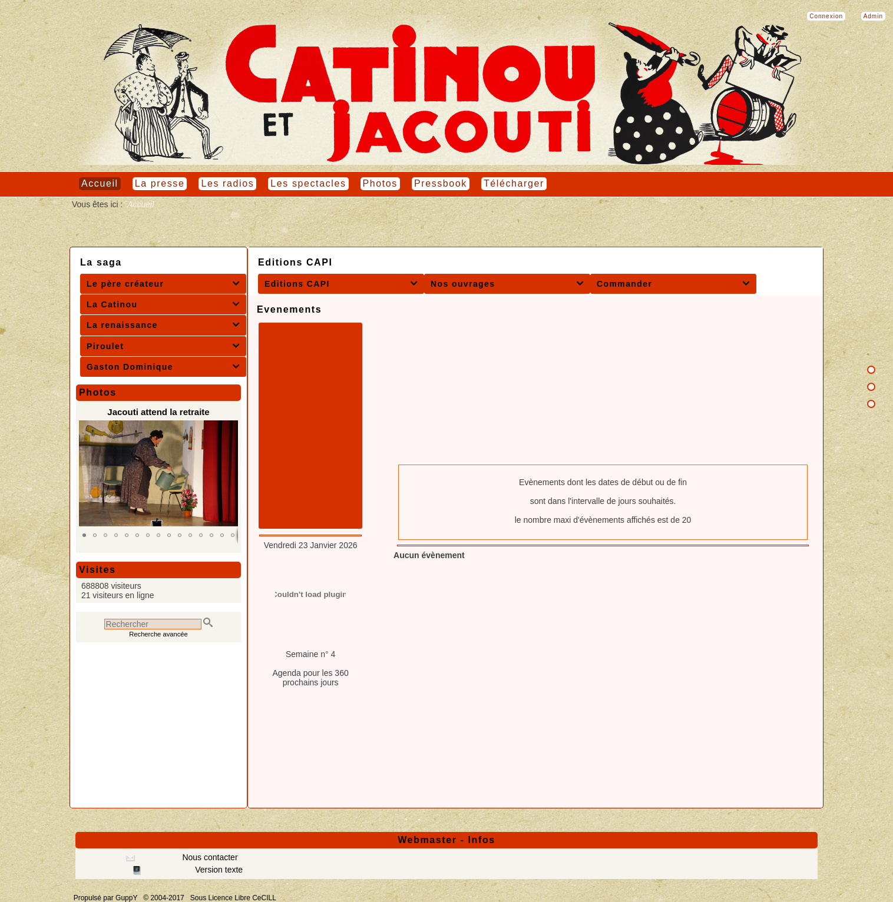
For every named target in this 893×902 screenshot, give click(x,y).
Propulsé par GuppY (107, 898)
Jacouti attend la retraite (158, 412)
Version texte (218, 869)
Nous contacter (209, 857)
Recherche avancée (158, 634)
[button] (84, 535)
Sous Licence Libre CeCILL (234, 898)
